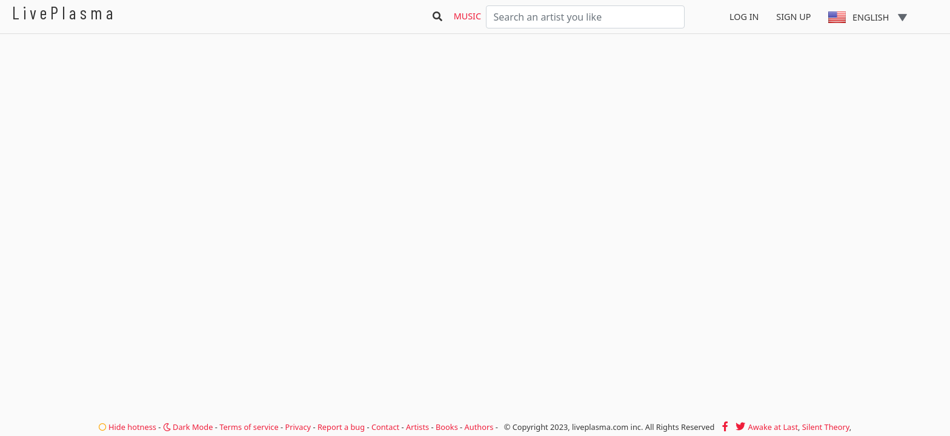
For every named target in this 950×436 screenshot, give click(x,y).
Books (447, 426)
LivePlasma (64, 12)
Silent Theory (825, 426)
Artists (417, 426)
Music (467, 16)
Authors (479, 426)
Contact (385, 426)
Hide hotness (127, 426)
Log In (744, 16)
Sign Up (793, 16)
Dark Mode (188, 426)
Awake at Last (773, 426)
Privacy (298, 426)
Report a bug (341, 426)
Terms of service (248, 426)
